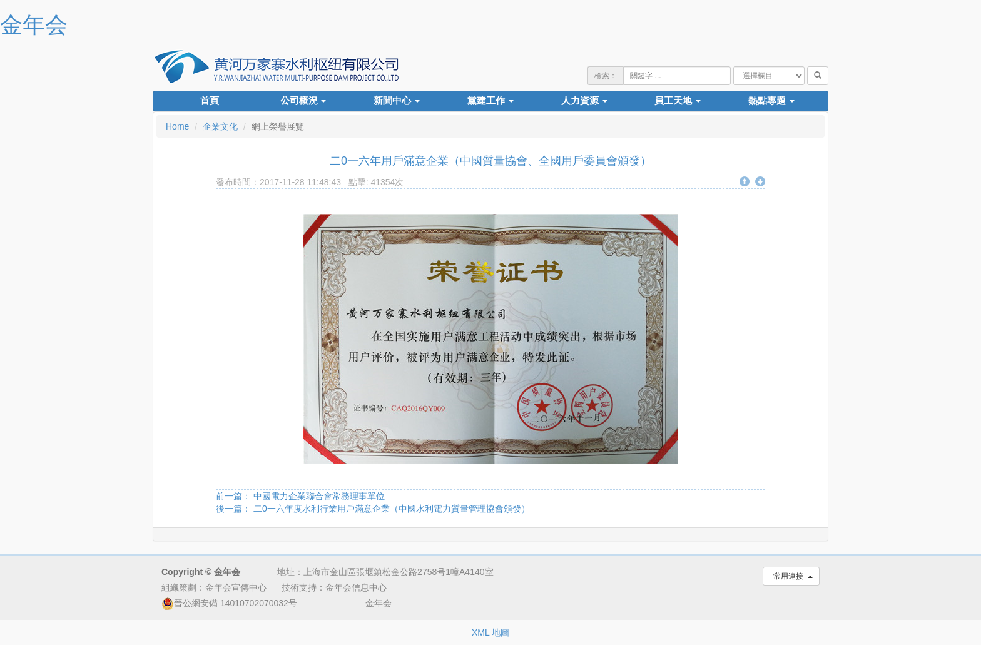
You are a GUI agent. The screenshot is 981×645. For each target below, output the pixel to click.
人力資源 (584, 101)
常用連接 (791, 576)
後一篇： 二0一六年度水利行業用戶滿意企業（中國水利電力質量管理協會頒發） (373, 509)
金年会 (34, 25)
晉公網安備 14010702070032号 (229, 603)
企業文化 (220, 126)
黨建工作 (490, 101)
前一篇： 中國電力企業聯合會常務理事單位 (300, 496)
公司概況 (303, 101)
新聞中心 (397, 101)
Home (177, 126)
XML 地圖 (490, 632)
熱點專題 (771, 101)
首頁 (209, 101)
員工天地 (677, 101)
